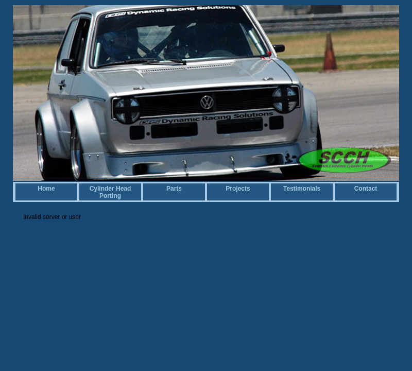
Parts (174, 188)
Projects (238, 188)
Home (46, 188)
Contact (365, 188)
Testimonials (301, 188)
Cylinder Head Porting (110, 192)
